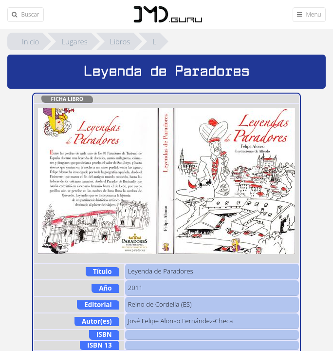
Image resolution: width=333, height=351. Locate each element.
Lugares (74, 41)
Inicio (30, 41)
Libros (120, 41)
